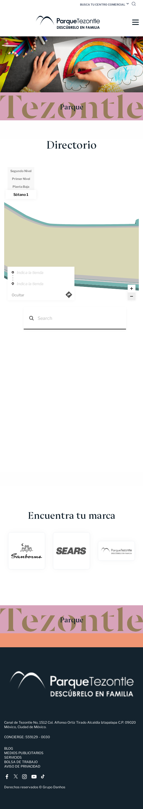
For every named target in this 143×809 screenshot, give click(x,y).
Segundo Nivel (20, 171)
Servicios (13, 757)
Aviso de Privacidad (22, 766)
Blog (8, 748)
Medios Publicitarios (23, 753)
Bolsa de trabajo (21, 762)
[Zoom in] (131, 288)
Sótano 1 (20, 194)
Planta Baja (21, 187)
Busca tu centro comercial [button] (102, 4)
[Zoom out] (131, 296)
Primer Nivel (21, 179)
